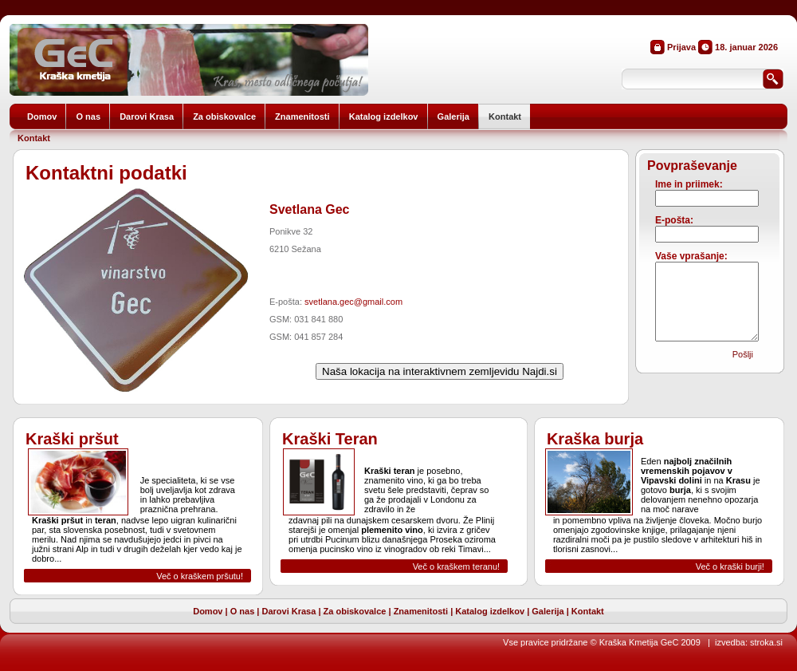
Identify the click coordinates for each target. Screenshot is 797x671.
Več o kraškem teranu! (456, 566)
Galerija (547, 611)
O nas (242, 611)
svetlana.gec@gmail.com (353, 301)
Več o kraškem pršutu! (199, 576)
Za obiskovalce (355, 611)
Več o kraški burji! (730, 566)
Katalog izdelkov (489, 611)
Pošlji (742, 354)
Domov (207, 611)
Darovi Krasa (288, 611)
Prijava (681, 47)
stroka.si (766, 642)
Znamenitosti (421, 611)
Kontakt (34, 138)
